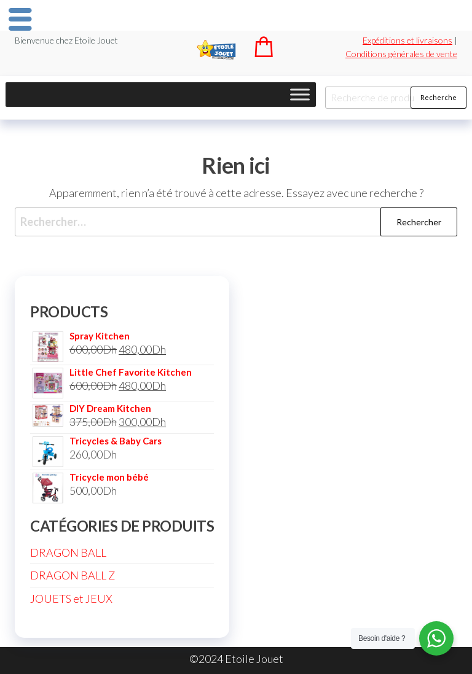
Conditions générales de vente (401, 53)
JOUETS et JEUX (71, 598)
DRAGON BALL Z (72, 575)
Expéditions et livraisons (407, 40)
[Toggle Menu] (300, 94)
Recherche (438, 97)
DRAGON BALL (68, 552)
